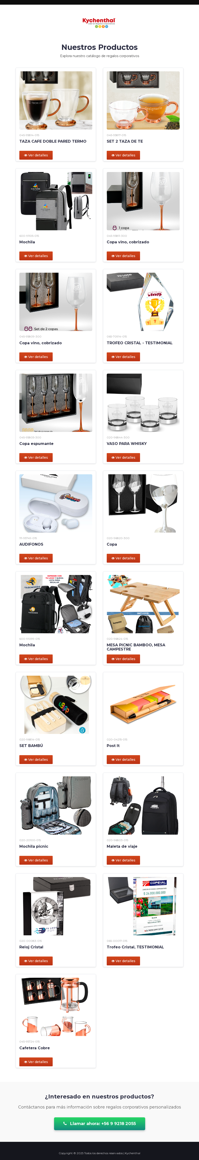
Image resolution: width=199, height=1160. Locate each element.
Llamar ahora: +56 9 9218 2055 (99, 1123)
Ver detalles (36, 155)
